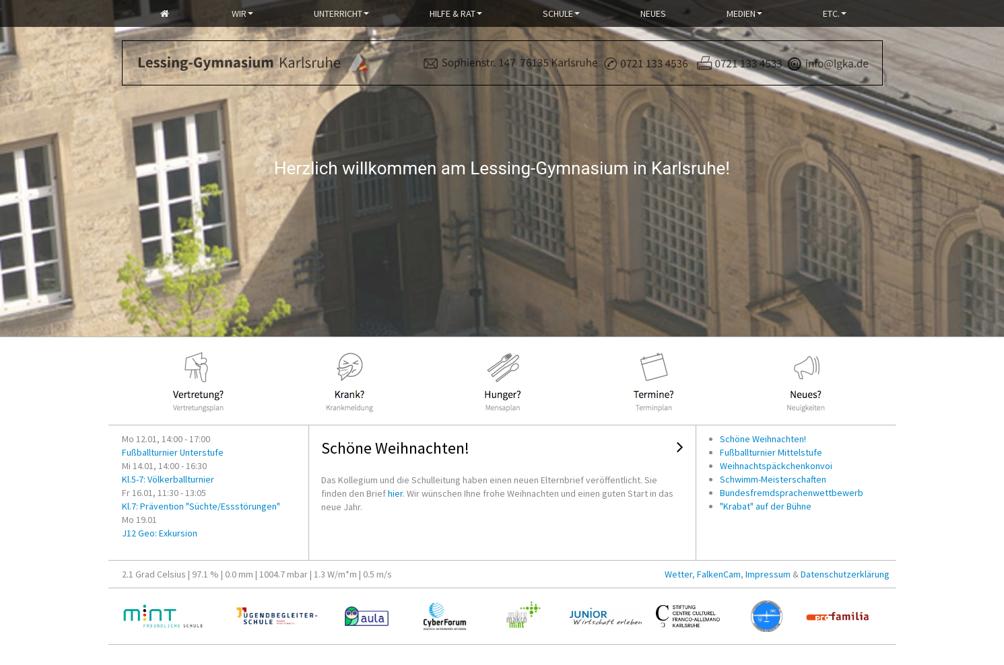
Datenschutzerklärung (845, 574)
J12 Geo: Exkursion (159, 533)
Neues (653, 13)
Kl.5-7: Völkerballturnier (168, 479)
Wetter (678, 574)
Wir (242, 13)
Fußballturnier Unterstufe (173, 452)
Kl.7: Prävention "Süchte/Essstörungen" (201, 506)
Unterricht (341, 13)
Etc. (834, 13)
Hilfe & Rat (456, 13)
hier (395, 493)
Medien (744, 13)
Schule (561, 13)
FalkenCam (719, 574)
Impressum (768, 574)
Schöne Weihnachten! (395, 448)
